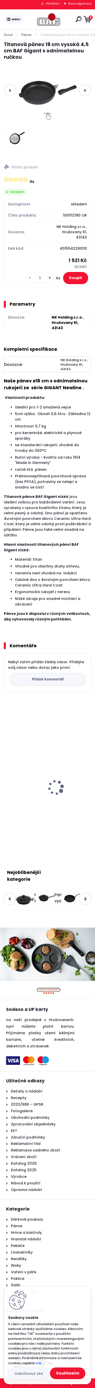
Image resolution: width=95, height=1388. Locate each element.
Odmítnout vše (28, 1373)
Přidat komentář (48, 679)
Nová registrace (79, 4)
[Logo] (48, 19)
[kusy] (40, 278)
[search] (79, 19)
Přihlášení (53, 4)
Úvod (8, 34)
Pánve (26, 34)
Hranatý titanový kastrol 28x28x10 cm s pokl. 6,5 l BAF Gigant (46, 798)
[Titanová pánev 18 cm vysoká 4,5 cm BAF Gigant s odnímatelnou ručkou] (47, 90)
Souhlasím (67, 1373)
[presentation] (10, 90)
